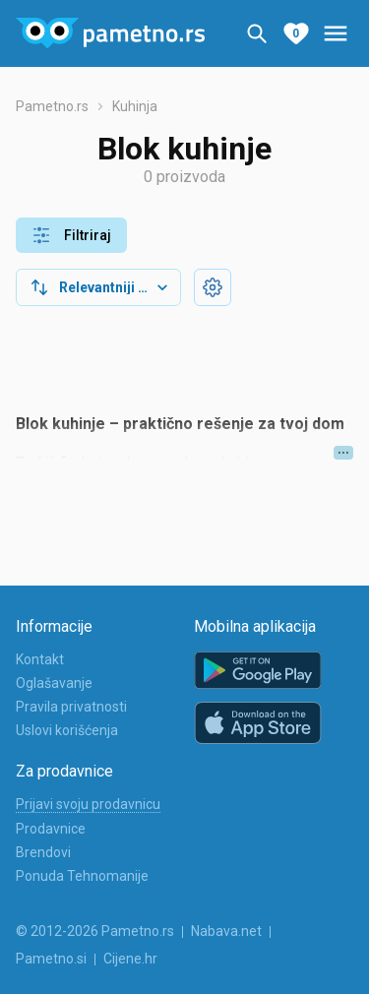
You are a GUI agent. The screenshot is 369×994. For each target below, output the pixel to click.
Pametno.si (51, 958)
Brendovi (43, 852)
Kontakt (40, 659)
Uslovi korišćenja (67, 730)
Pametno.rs (52, 106)
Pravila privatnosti (71, 706)
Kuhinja (134, 106)
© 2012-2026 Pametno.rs (95, 931)
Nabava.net (226, 931)
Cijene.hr (130, 958)
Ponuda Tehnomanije (82, 876)
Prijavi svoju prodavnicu (88, 804)
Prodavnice (51, 829)
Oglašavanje (54, 683)
